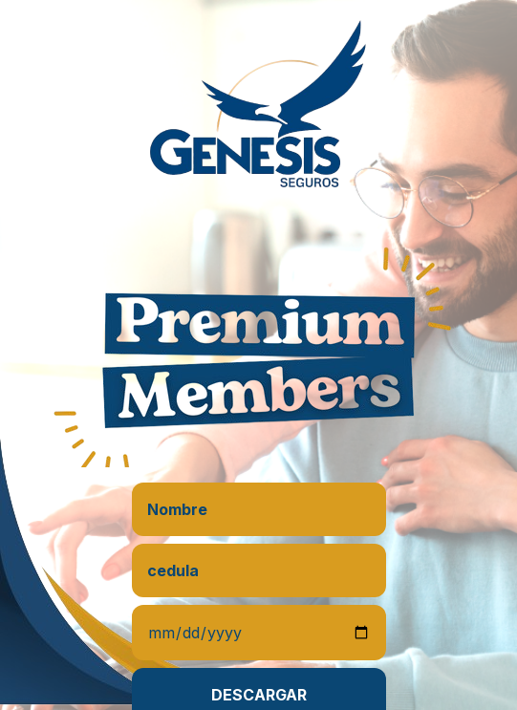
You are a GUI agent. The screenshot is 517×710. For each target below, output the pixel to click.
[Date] (259, 632)
